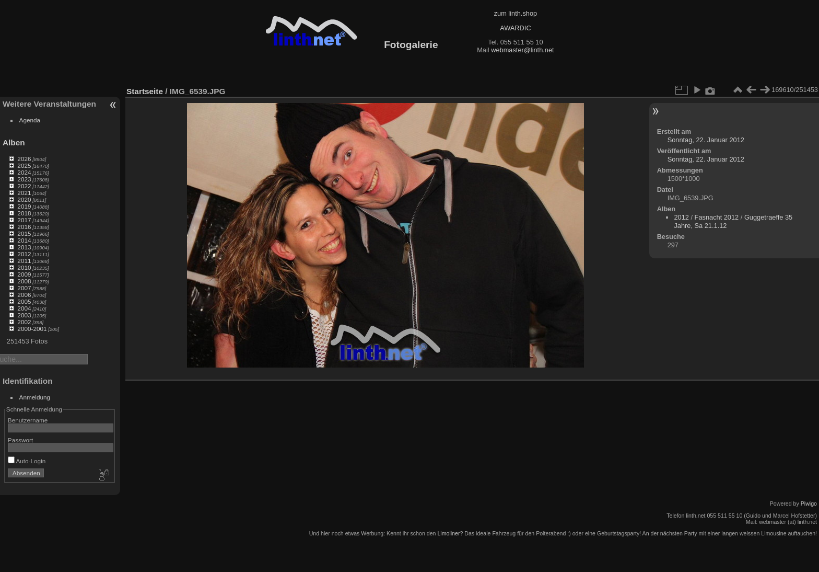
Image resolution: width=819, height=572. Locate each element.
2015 (24, 233)
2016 (24, 226)
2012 (24, 253)
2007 (24, 287)
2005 (24, 301)
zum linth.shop (515, 13)
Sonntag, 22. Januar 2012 (706, 140)
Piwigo (809, 503)
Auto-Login (27, 460)
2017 (24, 219)
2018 (24, 213)
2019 (24, 206)
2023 (24, 179)
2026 (24, 158)
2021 (24, 192)
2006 (24, 294)
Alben (14, 142)
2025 (24, 165)
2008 (24, 281)
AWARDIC (515, 28)
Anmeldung (35, 397)
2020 (24, 199)
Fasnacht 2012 (717, 217)
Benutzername (28, 420)
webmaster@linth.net (522, 50)
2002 (24, 321)
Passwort (20, 440)
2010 (24, 267)
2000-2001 (31, 328)
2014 (24, 240)
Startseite (144, 91)
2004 (24, 308)
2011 (24, 260)
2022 (24, 185)
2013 (24, 247)
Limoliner (448, 533)
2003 (24, 315)
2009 (24, 274)
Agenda (30, 120)
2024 (24, 172)
